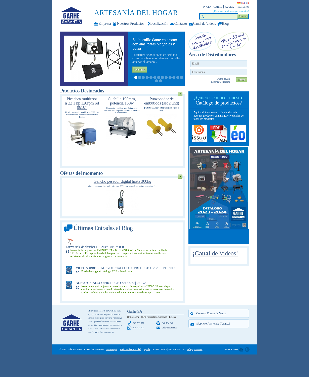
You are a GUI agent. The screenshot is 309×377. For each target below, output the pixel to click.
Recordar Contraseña (220, 81)
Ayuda (229, 6)
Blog (225, 24)
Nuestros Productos (130, 24)
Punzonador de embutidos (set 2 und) (161, 101)
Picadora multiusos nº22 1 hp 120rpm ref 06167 (82, 103)
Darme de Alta (223, 78)
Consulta (211, 313)
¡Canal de (215, 253)
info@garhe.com (169, 327)
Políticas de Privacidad (130, 349)
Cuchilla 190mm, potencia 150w (122, 101)
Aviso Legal (111, 349)
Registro (243, 6)
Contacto (180, 24)
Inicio (207, 6)
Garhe (217, 6)
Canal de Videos (204, 24)
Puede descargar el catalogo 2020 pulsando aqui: (107, 271)
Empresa (105, 24)
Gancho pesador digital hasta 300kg (122, 181)
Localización (159, 24)
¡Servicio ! (213, 323)
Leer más (139, 69)
